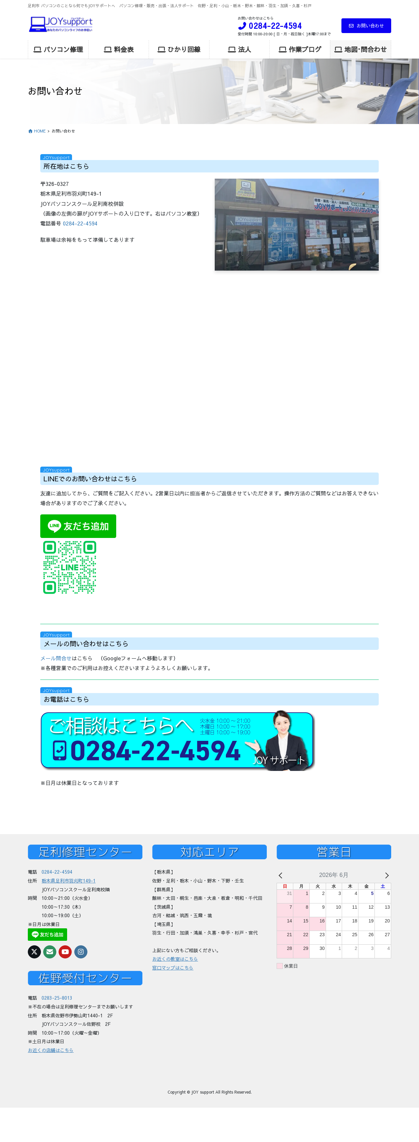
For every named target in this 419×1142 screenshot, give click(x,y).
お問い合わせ (366, 25)
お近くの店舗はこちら (51, 1050)
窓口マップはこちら (172, 967)
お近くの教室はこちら (175, 958)
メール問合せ (56, 658)
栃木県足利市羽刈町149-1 (69, 880)
